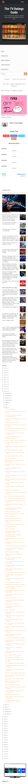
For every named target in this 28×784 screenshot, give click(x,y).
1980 (5, 747)
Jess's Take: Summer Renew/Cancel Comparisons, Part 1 (13, 415)
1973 (5, 751)
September (7, 400)
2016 (5, 391)
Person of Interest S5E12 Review (13, 511)
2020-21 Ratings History (8, 320)
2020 (5, 382)
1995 (5, 735)
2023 (5, 375)
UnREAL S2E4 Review (10, 409)
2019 (5, 384)
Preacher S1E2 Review (10, 598)
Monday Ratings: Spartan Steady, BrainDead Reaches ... (13, 508)
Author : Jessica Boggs (16, 123)
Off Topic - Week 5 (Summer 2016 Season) (15, 546)
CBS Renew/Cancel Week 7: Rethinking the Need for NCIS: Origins (9, 335)
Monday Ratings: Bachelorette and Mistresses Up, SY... (13, 635)
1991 (5, 740)
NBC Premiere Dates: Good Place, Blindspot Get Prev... (13, 558)
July (6, 405)
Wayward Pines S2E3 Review (12, 604)
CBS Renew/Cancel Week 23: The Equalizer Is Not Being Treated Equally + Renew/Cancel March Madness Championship (10, 316)
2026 (5, 368)
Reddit (6, 136)
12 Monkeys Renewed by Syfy (12, 430)
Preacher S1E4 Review (10, 458)
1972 (5, 753)
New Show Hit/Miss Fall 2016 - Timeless (14, 514)
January (7, 714)
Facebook (14, 136)
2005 (5, 726)
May (6, 704)
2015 (5, 716)
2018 (5, 386)
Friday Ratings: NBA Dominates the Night (15, 584)
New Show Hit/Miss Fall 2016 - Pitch (13, 456)
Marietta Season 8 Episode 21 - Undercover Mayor (9, 243)
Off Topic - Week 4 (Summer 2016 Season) (15, 572)
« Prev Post (4, 175)
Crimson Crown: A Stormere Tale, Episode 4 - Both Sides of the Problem (10, 251)
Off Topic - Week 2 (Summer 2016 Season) (15, 673)
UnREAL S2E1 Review (10, 609)
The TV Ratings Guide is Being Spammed (15, 496)
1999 (5, 733)
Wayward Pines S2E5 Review (12, 490)
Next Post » (23, 176)
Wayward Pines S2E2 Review (12, 694)
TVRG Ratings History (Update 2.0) (10, 307)
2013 (5, 721)
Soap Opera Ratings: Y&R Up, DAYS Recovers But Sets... (13, 587)
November (7, 395)
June (6, 407)
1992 (5, 737)
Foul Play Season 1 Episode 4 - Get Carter (14, 193)
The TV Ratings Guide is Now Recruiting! (14, 663)
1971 (5, 756)
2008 (5, 723)
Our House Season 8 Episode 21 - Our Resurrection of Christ (10, 223)
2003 (5, 728)
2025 (5, 370)
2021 (5, 379)
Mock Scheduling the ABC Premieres (13, 450)
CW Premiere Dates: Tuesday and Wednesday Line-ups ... (13, 535)
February (7, 711)
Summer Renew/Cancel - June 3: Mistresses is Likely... (12, 681)
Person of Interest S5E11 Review (13, 582)
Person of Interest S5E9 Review (12, 684)
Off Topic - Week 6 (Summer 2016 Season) (15, 498)
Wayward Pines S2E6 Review (12, 422)
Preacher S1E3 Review (10, 526)
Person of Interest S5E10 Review (13, 655)
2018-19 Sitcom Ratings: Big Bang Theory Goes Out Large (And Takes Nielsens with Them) (10, 328)
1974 (5, 749)
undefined (4, 148)
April (6, 707)
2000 (5, 730)
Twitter (21, 136)
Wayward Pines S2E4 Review (12, 552)
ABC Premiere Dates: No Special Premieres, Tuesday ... (13, 437)
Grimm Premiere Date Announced (13, 518)
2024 (5, 372)
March (6, 709)
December (7, 393)
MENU (22, 2)
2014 (5, 719)
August (6, 402)
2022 (5, 377)
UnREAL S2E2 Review (10, 529)
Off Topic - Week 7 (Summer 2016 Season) (15, 440)
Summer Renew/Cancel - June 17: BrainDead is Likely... (13, 531)
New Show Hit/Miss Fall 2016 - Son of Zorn (15, 428)
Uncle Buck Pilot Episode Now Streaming (15, 638)
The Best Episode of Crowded (12, 657)
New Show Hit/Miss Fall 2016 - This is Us (15, 524)
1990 (5, 742)
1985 (5, 744)
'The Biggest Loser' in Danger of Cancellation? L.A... (13, 701)
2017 (5, 389)
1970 (5, 758)
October (7, 398)
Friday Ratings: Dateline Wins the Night (14, 678)
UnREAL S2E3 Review (10, 516)
